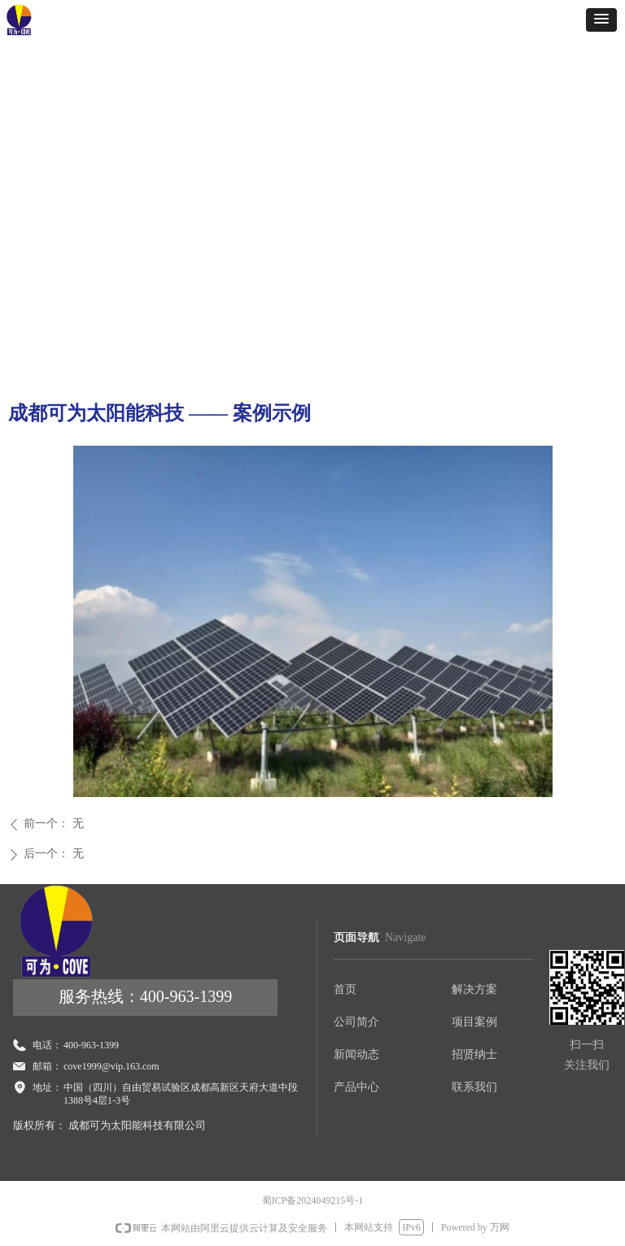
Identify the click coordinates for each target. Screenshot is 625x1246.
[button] (601, 20)
